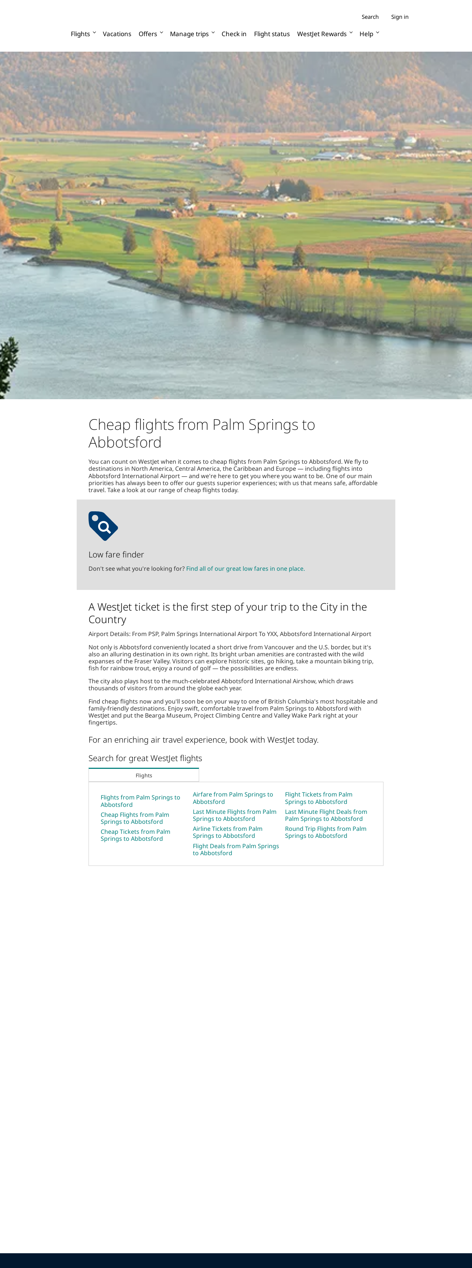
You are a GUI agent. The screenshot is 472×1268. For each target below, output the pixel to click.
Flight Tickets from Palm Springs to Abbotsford (319, 797)
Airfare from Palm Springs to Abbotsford (233, 797)
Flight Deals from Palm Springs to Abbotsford (236, 849)
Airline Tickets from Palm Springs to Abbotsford (228, 832)
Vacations (117, 34)
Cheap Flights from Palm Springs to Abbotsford (135, 818)
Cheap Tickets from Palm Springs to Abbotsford (135, 835)
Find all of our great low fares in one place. (245, 568)
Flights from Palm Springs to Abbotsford (140, 800)
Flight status (272, 34)
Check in (234, 34)
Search (370, 17)
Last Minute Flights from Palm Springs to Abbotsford (235, 815)
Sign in (400, 16)
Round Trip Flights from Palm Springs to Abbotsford (326, 832)
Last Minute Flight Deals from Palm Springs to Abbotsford (326, 815)
